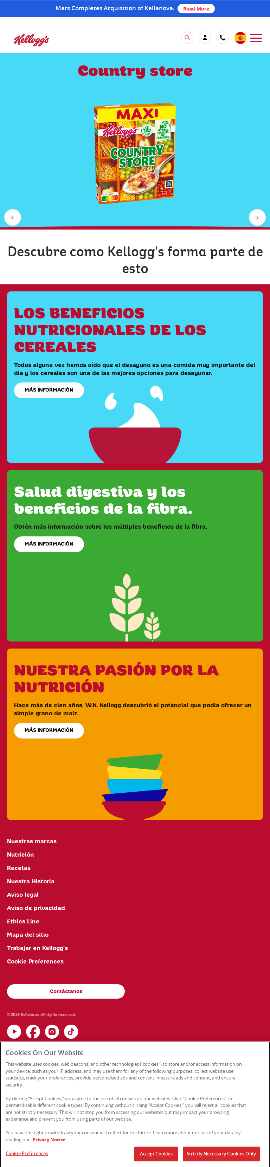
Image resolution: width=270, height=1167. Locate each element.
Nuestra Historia (30, 881)
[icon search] (187, 37)
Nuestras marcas (32, 841)
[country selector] (240, 38)
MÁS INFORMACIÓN (49, 390)
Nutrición (20, 855)
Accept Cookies (156, 1155)
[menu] (256, 37)
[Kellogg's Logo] (24, 43)
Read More (196, 8)
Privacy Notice (49, 1141)
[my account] (205, 37)
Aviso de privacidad (36, 908)
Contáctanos (66, 991)
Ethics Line (23, 921)
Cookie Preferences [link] (35, 962)
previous (14, 218)
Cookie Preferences (27, 1155)
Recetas (19, 868)
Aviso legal (23, 895)
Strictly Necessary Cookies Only (221, 1155)
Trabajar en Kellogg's (37, 948)
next (258, 218)
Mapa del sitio (28, 935)
